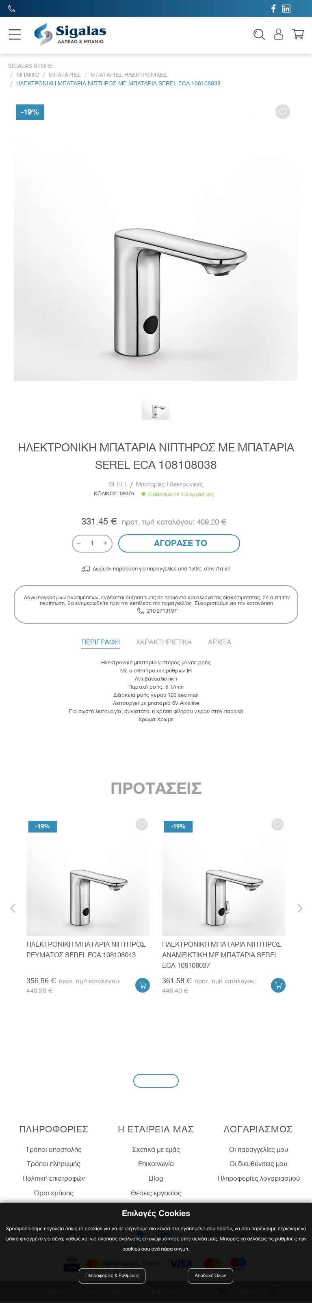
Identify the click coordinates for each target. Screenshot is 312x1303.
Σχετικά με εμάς (156, 1151)
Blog (156, 1180)
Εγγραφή (156, 1081)
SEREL (119, 486)
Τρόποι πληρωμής (53, 1165)
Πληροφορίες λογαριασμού (258, 1180)
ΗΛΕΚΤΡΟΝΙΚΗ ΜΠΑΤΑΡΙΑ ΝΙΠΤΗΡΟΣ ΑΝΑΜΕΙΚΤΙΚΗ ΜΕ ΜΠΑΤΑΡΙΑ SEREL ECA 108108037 (221, 956)
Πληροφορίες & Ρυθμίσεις (113, 1275)
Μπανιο (27, 76)
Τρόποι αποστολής (54, 1151)
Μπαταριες (65, 76)
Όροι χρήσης (54, 1194)
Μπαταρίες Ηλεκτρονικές (169, 486)
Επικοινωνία (156, 1165)
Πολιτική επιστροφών (53, 1180)
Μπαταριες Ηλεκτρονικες (129, 76)
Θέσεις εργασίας (156, 1194)
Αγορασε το (179, 544)
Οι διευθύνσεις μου (258, 1165)
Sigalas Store (30, 67)
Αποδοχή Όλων (210, 1275)
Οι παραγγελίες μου (258, 1151)
